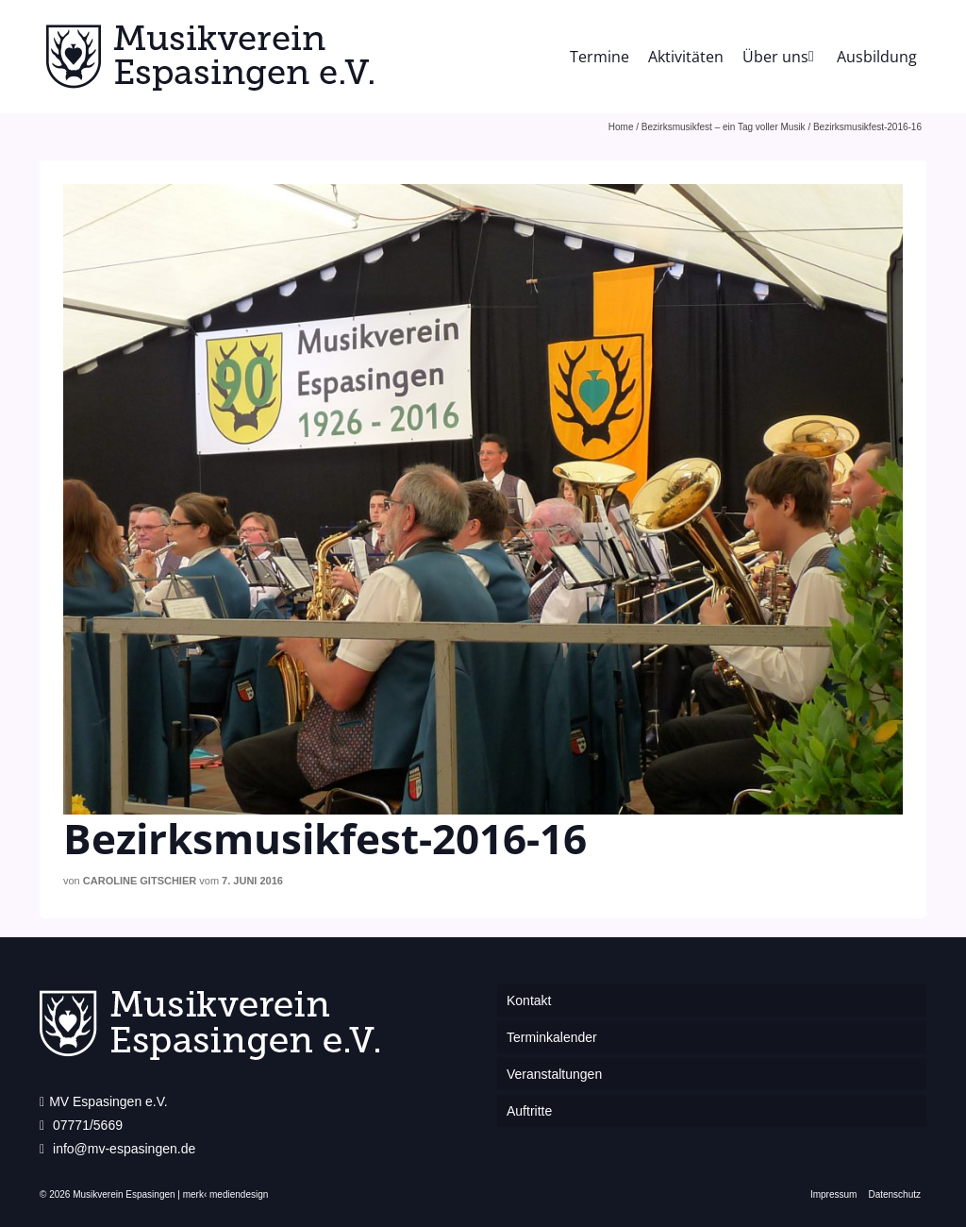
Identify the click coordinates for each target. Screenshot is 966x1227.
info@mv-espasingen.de (117, 1148)
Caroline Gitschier (139, 880)
